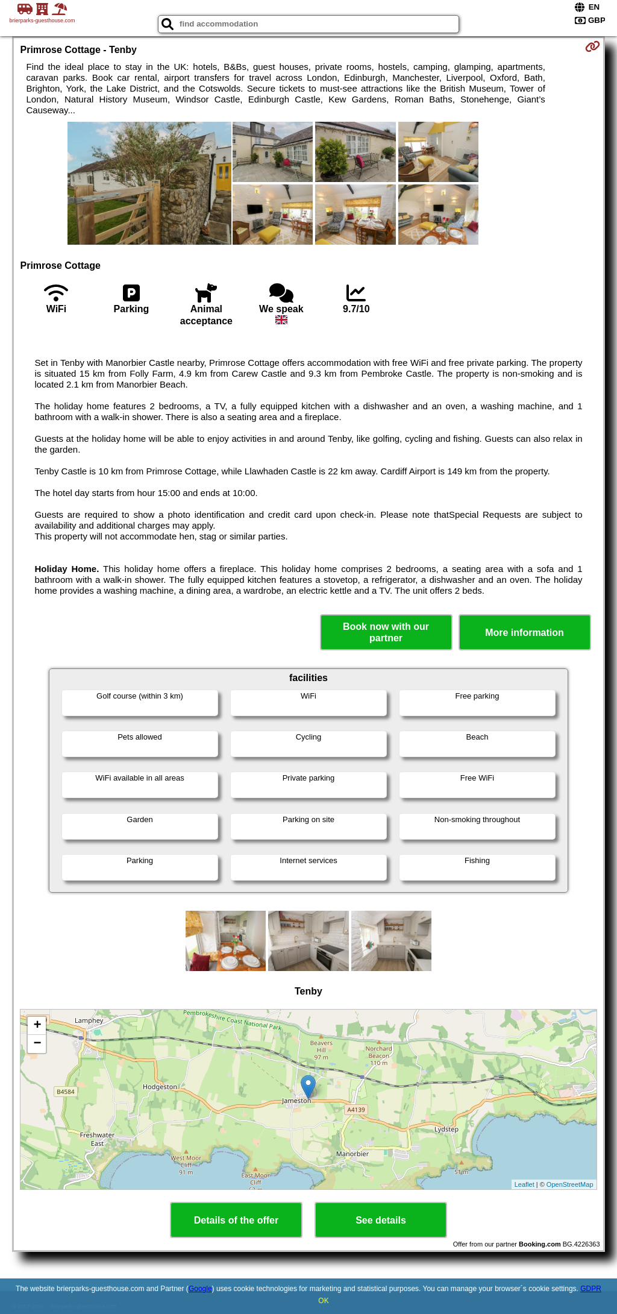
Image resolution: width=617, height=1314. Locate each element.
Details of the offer (236, 1220)
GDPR (590, 1288)
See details (380, 1220)
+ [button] (37, 1026)
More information (524, 632)
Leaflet (524, 1184)
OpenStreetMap (570, 1184)
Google (200, 1288)
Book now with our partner (386, 632)
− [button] (37, 1044)
